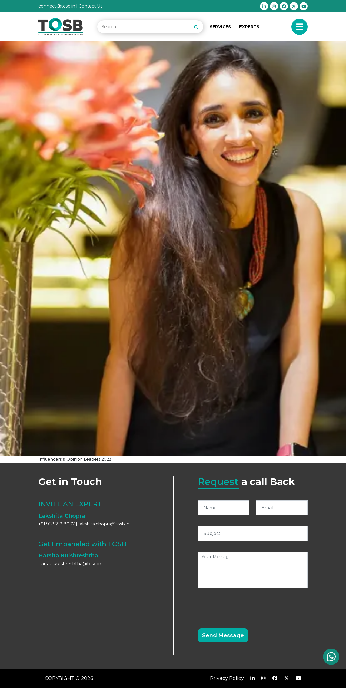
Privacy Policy (227, 678)
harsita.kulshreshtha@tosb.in (69, 563)
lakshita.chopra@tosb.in (103, 524)
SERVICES (220, 27)
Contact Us (90, 6)
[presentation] (239, 604)
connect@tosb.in (56, 6)
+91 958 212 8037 (56, 524)
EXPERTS (249, 26)
